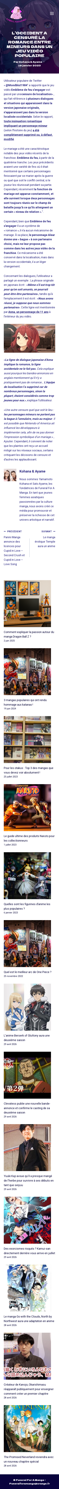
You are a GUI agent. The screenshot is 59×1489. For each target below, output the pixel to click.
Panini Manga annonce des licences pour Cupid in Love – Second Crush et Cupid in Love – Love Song (15, 547)
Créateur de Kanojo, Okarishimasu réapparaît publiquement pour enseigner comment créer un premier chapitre (29, 1389)
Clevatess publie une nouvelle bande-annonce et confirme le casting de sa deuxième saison (27, 1108)
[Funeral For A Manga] (16, 13)
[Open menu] (52, 13)
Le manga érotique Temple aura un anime (43, 538)
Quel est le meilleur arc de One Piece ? (27, 972)
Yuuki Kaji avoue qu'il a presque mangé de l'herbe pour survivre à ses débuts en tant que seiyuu (29, 1181)
